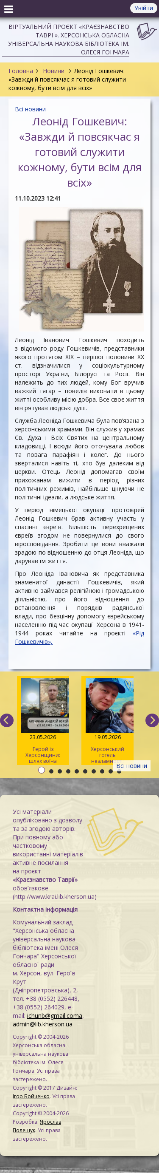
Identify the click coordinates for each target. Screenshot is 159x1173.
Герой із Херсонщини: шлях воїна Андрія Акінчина (43, 721)
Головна (20, 71)
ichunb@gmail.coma (54, 1016)
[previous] (7, 720)
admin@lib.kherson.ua (43, 1024)
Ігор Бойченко (31, 1096)
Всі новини (30, 109)
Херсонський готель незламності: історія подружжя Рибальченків (107, 721)
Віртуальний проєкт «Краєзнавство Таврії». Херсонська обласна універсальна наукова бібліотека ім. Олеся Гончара (68, 39)
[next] (152, 720)
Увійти (143, 8)
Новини (53, 71)
